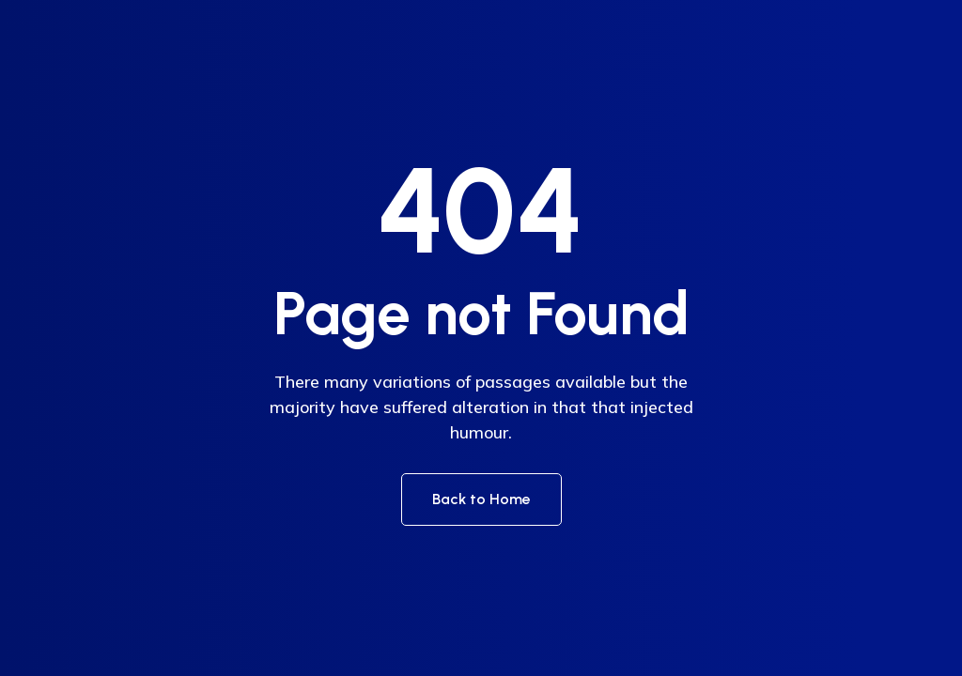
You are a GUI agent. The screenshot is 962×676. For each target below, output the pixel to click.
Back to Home (481, 499)
